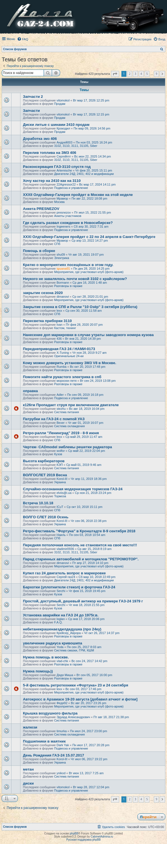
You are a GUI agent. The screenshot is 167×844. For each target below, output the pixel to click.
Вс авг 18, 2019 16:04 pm (87, 408)
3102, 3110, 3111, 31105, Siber (75, 145)
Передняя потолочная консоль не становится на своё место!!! (80, 545)
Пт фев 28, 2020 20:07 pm (84, 324)
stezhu (61, 408)
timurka (62, 731)
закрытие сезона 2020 (43, 293)
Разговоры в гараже (68, 286)
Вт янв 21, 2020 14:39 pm (83, 338)
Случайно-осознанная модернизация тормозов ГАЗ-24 (73, 489)
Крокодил (63, 128)
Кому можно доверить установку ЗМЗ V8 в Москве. (69, 363)
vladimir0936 (65, 549)
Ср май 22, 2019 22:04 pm (86, 450)
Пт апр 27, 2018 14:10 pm (90, 563)
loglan (61, 619)
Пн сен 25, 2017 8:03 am (84, 647)
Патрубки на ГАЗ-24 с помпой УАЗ (54, 419)
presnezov (64, 212)
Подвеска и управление (71, 187)
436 (59, 338)
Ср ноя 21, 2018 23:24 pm (93, 492)
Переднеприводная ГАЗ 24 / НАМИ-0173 (59, 349)
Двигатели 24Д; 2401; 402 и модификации (84, 173)
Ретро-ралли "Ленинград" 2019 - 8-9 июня (61, 433)
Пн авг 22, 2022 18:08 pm (89, 198)
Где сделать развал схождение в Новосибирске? (68, 223)
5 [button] (147, 74)
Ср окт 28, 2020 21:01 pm (90, 296)
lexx (59, 310)
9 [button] (156, 74)
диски (28, 783)
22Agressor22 (66, 184)
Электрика (61, 258)
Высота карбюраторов (44, 461)
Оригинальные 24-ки (68, 356)
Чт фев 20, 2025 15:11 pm (93, 170)
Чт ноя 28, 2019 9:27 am (89, 352)
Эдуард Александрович (73, 717)
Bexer (61, 422)
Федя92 (62, 703)
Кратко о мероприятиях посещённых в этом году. (68, 265)
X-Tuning (63, 352)
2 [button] (130, 74)
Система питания (66, 412)
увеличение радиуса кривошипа (52, 643)
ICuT (60, 506)
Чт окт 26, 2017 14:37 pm (101, 633)
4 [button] (141, 74)
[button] (115, 74)
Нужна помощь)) (38, 671)
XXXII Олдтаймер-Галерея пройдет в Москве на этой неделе (78, 195)
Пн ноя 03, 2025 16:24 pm (94, 142)
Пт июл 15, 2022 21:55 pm (92, 212)
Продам (59, 103)
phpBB (74, 833)
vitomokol (63, 100)
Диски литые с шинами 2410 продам (56, 124)
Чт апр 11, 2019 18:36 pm (89, 478)
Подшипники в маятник (44, 741)
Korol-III (62, 478)
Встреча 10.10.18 (38, 503)
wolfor (61, 450)
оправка (30, 391)
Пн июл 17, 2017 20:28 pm (90, 745)
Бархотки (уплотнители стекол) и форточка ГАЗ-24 (69, 587)
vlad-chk (62, 661)
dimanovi (63, 296)
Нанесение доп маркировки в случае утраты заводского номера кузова (88, 335)
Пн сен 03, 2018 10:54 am (87, 535)
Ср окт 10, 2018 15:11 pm (84, 506)
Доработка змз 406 (40, 139)
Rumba (61, 366)
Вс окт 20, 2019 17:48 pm (87, 366)
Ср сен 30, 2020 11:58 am (83, 310)
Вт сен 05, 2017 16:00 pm (94, 675)
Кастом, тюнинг (65, 328)
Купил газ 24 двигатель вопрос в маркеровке (64, 573)
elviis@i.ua (64, 492)
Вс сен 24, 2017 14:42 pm (89, 661)
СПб (57, 244)
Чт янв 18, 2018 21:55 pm (87, 605)
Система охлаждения (69, 426)
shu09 (61, 254)
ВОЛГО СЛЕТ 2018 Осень (46, 517)
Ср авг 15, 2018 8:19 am (94, 549)
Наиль (61, 535)
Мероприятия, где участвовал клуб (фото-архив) (88, 272)
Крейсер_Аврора (69, 633)
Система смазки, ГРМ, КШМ (74, 650)
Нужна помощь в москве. (46, 657)
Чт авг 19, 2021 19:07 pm (86, 254)
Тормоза (60, 496)
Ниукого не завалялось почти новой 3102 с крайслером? (75, 279)
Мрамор (62, 198)
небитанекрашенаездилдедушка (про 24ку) (62, 629)
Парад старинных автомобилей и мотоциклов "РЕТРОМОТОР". (81, 559)
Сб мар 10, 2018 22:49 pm (97, 577)
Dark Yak (63, 745)
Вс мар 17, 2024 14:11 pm (97, 184)
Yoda (60, 647)
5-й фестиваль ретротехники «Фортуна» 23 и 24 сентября (75, 685)
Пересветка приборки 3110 (47, 321)
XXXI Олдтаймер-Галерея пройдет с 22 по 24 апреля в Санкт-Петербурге (89, 237)
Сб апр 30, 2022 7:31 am (91, 226)
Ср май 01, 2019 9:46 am (84, 464)
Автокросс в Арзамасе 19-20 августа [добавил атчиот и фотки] (80, 699)
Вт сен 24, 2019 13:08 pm (98, 380)
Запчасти (31, 110)
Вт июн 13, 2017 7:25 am (86, 773)
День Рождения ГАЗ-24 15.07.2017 (53, 755)
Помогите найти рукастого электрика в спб (62, 377)
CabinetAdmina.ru (102, 836)
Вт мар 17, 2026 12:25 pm (91, 100)
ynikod (61, 773)
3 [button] (135, 74)
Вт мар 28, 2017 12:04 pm (91, 787)
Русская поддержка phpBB (83, 839)
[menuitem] (22, 39)
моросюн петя (67, 380)
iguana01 (63, 268)
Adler (60, 394)
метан (28, 769)
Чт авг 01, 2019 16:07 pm (85, 422)
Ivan (59, 324)
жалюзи (30, 727)
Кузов (58, 454)
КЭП (60, 464)
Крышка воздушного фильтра (50, 713)
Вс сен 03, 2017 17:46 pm (83, 689)
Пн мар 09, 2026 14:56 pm (92, 128)
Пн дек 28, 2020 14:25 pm (91, 268)
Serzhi (61, 591)
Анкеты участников (67, 216)
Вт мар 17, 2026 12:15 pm (91, 114)
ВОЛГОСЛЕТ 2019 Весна (45, 475)
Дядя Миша (65, 675)
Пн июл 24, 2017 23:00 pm (88, 731)
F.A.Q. (58, 622)
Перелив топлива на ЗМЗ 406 (49, 153)
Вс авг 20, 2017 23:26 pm (88, 703)
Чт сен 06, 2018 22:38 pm (89, 520)
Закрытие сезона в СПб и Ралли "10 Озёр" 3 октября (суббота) (80, 307)
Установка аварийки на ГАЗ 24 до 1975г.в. (60, 615)
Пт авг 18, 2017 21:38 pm (111, 717)
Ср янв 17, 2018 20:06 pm (86, 619)
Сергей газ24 (66, 577)
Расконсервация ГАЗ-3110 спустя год (57, 167)
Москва (59, 202)
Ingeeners (63, 226)
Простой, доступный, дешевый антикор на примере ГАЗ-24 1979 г (83, 601)
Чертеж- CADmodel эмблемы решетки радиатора (67, 447)
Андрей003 (64, 142)
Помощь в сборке (39, 251)
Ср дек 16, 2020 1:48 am (89, 282)
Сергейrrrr (64, 156)
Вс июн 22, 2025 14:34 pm (92, 156)
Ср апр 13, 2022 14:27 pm (90, 240)
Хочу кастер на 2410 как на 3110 (52, 181)
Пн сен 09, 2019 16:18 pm (85, 394)
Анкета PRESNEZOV (41, 209)
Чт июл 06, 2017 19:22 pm (89, 759)
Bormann (63, 282)
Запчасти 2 (33, 96)
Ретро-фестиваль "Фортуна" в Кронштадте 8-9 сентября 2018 (79, 531)
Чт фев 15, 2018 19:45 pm (87, 591)
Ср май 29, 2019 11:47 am (83, 436)
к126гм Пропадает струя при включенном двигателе (71, 405)
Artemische (64, 170)
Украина (60, 482)
